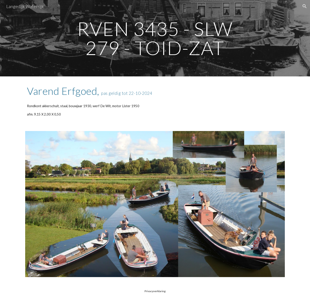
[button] (304, 6)
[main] (155, 38)
